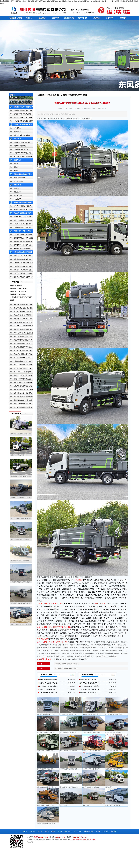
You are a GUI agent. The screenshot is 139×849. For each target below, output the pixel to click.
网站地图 (136, 1)
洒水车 (2, 3)
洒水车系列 (42, 18)
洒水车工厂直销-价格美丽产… (48, 689)
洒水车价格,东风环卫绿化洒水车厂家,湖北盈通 (21, 322)
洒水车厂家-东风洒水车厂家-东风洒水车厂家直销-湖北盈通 (20, 351)
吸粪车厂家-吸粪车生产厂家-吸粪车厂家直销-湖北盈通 (20, 368)
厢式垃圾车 (17, 199)
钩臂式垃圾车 (18, 195)
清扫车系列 (55, 18)
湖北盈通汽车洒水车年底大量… (90, 689)
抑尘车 (40, 831)
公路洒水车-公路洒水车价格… (48, 683)
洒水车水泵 (68, 831)
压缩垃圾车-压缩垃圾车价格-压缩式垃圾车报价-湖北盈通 (20, 256)
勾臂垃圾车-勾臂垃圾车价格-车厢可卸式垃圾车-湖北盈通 (20, 259)
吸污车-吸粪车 (82, 18)
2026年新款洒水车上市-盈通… (90, 686)
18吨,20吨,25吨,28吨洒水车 (22, 153)
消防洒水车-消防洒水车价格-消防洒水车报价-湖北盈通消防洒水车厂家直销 (20, 157)
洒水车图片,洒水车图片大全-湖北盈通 (20, 337)
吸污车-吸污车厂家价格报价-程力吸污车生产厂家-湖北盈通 (20, 372)
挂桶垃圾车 (17, 192)
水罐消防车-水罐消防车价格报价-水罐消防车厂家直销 (21, 400)
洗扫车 (16, 167)
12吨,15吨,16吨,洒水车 (21, 149)
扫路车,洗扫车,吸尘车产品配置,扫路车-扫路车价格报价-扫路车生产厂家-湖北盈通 (21, 393)
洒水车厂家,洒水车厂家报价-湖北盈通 (20, 315)
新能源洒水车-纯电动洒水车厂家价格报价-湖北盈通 (21, 111)
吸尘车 (16, 170)
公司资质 (105, 831)
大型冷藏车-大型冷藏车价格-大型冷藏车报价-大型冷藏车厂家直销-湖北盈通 (20, 249)
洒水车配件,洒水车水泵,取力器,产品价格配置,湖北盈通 (20, 344)
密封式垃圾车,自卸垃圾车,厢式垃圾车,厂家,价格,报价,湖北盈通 (21, 277)
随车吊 (98, 831)
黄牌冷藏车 (17, 131)
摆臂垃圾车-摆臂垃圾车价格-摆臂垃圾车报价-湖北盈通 (20, 274)
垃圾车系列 (96, 18)
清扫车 (47, 831)
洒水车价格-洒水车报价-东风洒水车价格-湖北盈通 (20, 354)
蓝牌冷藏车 (17, 128)
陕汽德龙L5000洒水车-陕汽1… (90, 692)
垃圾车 (53, 831)
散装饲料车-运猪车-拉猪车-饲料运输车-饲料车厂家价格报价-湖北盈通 (20, 407)
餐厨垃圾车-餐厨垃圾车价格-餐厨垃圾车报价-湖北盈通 (20, 270)
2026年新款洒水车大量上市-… (49, 686)
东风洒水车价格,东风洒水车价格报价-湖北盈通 (21, 305)
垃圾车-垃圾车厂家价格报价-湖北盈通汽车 (20, 383)
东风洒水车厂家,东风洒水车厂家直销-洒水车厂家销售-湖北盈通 (21, 319)
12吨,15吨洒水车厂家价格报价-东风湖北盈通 (20, 224)
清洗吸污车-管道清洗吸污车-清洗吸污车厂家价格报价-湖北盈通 (20, 379)
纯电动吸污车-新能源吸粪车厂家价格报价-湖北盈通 (21, 121)
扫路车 (16, 163)
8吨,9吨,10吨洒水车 (20, 146)
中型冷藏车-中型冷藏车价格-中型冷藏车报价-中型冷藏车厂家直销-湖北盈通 (20, 245)
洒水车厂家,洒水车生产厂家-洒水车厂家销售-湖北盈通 (20, 312)
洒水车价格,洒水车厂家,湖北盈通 (21, 333)
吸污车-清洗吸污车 (20, 178)
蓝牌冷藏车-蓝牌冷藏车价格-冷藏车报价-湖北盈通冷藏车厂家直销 (20, 242)
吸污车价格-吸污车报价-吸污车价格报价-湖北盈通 (20, 376)
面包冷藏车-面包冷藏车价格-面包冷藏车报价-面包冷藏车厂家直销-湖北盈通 (20, 235)
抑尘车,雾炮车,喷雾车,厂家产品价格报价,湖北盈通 (20, 340)
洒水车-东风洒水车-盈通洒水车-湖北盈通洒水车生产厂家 (20, 358)
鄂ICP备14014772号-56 (59, 839)
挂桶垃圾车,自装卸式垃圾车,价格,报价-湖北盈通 (21, 263)
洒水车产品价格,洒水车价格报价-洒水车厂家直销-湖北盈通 (21, 308)
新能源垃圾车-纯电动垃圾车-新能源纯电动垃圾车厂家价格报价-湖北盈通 (20, 118)
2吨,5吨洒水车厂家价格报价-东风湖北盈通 (20, 217)
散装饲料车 (77, 831)
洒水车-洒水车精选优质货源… (48, 680)
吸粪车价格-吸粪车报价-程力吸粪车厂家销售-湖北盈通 (20, 365)
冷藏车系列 (109, 18)
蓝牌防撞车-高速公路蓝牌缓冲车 (21, 206)
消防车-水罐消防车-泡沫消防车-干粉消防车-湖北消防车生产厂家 (20, 404)
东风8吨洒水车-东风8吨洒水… (48, 692)
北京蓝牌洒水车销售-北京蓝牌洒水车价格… (67, 664)
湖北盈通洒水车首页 (15, 18)
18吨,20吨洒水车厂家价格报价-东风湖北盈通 (20, 228)
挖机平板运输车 (89, 831)
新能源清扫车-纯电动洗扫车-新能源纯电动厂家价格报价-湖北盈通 (20, 114)
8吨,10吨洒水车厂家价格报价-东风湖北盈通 (21, 220)
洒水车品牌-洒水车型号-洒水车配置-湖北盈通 (20, 347)
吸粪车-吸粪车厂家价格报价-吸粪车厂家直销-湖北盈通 (20, 361)
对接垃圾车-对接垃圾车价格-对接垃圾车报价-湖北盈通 (20, 266)
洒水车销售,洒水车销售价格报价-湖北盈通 (21, 329)
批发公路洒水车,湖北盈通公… (89, 680)
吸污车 (60, 831)
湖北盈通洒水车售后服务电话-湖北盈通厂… (67, 668)
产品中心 (29, 18)
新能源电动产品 (69, 18)
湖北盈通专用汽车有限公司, (43, 839)
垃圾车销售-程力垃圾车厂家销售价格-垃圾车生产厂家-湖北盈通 (21, 390)
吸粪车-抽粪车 (18, 181)
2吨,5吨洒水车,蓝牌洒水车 (22, 142)
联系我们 (123, 18)
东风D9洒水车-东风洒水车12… (90, 683)
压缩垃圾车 (17, 188)
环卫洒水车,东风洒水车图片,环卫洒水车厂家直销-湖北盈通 (21, 326)
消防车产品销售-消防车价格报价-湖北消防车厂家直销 (21, 397)
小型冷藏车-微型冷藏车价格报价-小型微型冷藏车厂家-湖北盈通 (21, 238)
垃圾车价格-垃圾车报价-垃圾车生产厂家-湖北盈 (20, 386)
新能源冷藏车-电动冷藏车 (22, 135)
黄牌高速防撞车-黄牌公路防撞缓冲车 (21, 210)
